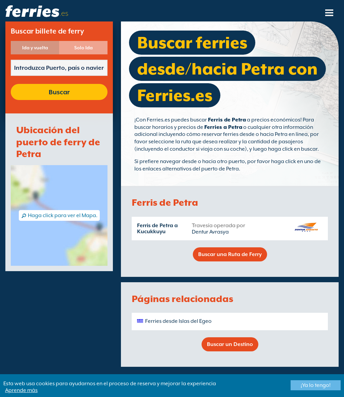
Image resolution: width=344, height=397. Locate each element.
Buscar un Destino (230, 344)
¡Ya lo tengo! (316, 385)
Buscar (59, 92)
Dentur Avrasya (210, 232)
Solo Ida (83, 47)
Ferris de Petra (227, 120)
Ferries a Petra (223, 127)
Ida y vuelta (35, 47)
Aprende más (21, 390)
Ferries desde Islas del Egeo (178, 321)
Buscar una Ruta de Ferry (230, 254)
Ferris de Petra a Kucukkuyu (157, 228)
